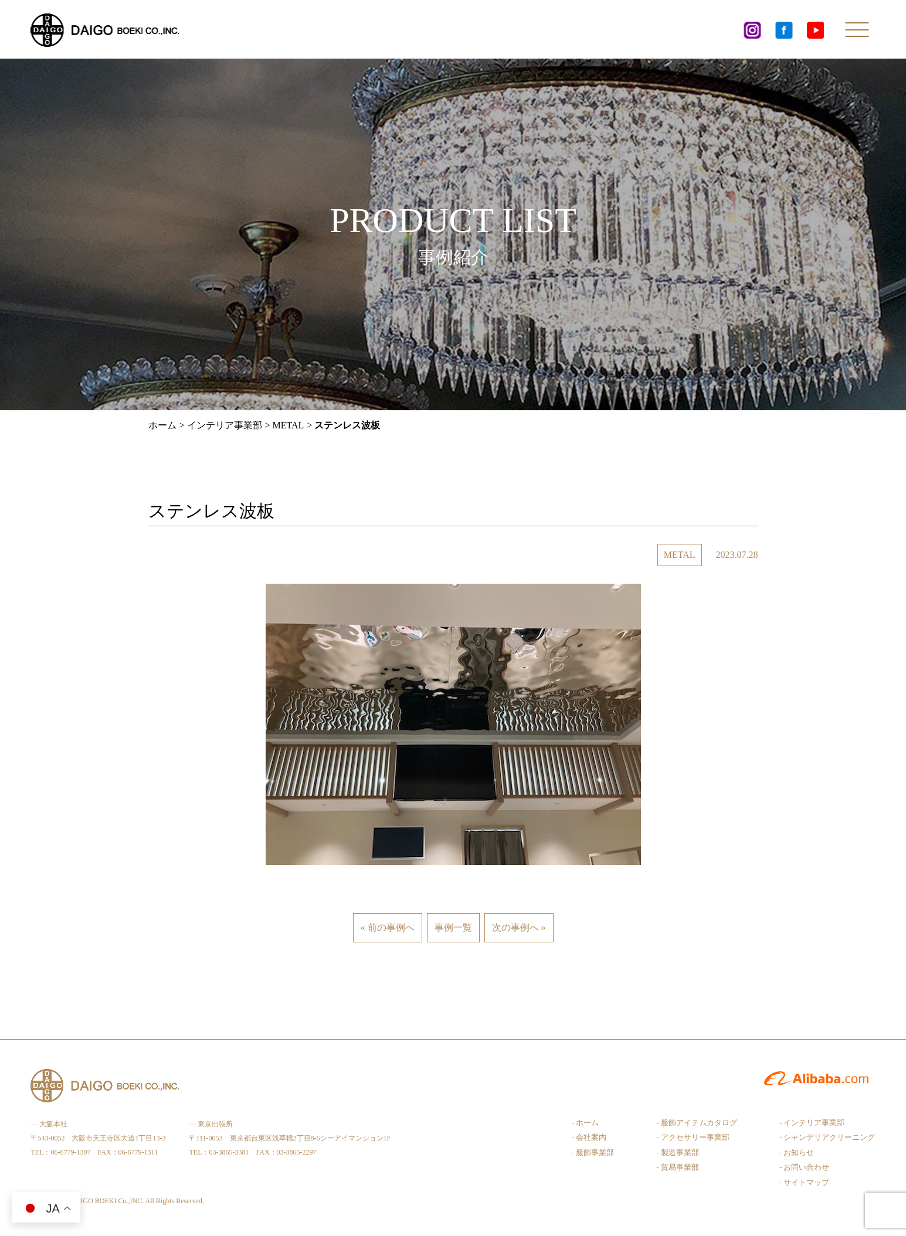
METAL (288, 425)
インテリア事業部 (224, 425)
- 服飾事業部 (593, 1152)
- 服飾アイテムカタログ (696, 1122)
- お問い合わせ (804, 1167)
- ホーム (585, 1122)
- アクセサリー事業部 (692, 1137)
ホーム (162, 425)
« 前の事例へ (388, 927)
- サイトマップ (804, 1182)
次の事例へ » (519, 927)
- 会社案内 (589, 1137)
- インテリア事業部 (812, 1122)
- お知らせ (797, 1152)
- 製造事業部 (677, 1152)
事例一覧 (453, 927)
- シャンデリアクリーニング (827, 1137)
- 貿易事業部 (677, 1167)
